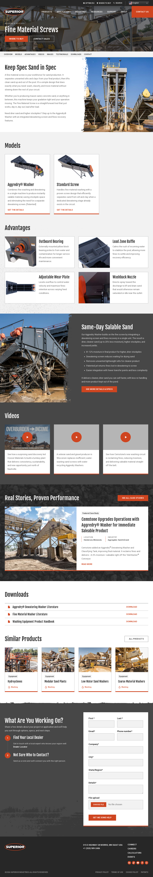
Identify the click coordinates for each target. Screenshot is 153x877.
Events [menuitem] (131, 857)
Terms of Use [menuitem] (117, 872)
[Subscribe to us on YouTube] (138, 862)
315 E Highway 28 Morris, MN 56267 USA (103, 845)
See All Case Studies (133, 498)
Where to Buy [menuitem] (105, 3)
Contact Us (142, 12)
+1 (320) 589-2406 (91, 848)
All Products (136, 639)
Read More (87, 564)
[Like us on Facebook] (142, 862)
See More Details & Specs (99, 389)
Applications (64, 12)
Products (47, 12)
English (134, 3)
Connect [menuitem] (132, 844)
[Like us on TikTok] (133, 862)
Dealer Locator (20, 747)
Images (50, 54)
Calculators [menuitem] (135, 853)
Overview (8, 54)
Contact (88, 54)
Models (18, 54)
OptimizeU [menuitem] (89, 3)
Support (111, 12)
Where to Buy (16, 39)
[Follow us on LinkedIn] (129, 862)
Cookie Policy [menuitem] (132, 872)
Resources (96, 12)
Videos (41, 54)
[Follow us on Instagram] (146, 862)
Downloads (76, 54)
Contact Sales (42, 39)
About (124, 12)
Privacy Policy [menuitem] (102, 872)
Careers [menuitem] (132, 849)
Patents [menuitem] (144, 872)
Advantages (30, 54)
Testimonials (62, 54)
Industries (80, 12)
